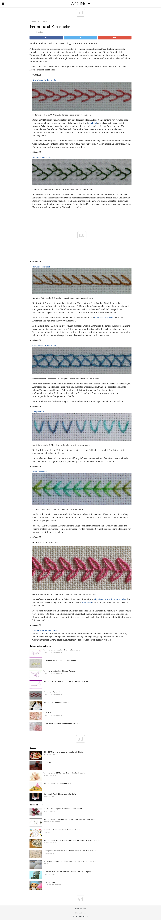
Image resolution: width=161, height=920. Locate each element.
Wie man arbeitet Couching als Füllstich (59, 671)
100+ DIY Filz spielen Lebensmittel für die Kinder (63, 752)
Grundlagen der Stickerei (38, 22)
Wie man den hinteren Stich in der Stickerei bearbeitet (65, 681)
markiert (92, 123)
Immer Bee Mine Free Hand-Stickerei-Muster (61, 830)
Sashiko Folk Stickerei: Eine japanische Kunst (61, 723)
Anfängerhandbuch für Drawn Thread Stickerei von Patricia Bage (69, 851)
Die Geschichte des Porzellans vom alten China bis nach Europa (69, 861)
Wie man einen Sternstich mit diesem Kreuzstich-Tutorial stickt (69, 819)
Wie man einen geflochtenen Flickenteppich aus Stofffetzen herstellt (71, 840)
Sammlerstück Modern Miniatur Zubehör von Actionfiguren (67, 872)
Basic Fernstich (39, 472)
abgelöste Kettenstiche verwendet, (110, 599)
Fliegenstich (38, 411)
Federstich (87, 602)
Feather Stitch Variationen (44, 630)
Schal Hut (47, 762)
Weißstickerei (48, 713)
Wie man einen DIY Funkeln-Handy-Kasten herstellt (64, 773)
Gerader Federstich (41, 267)
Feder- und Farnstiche (52, 692)
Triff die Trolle (49, 882)
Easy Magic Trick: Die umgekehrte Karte (59, 794)
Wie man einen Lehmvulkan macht (57, 783)
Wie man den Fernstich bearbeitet (57, 702)
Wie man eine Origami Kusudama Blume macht (62, 809)
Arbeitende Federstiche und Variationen (59, 660)
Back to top (80, 909)
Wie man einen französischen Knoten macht (61, 650)
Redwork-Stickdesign (104, 318)
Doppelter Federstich (42, 157)
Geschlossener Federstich (44, 345)
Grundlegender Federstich (44, 80)
